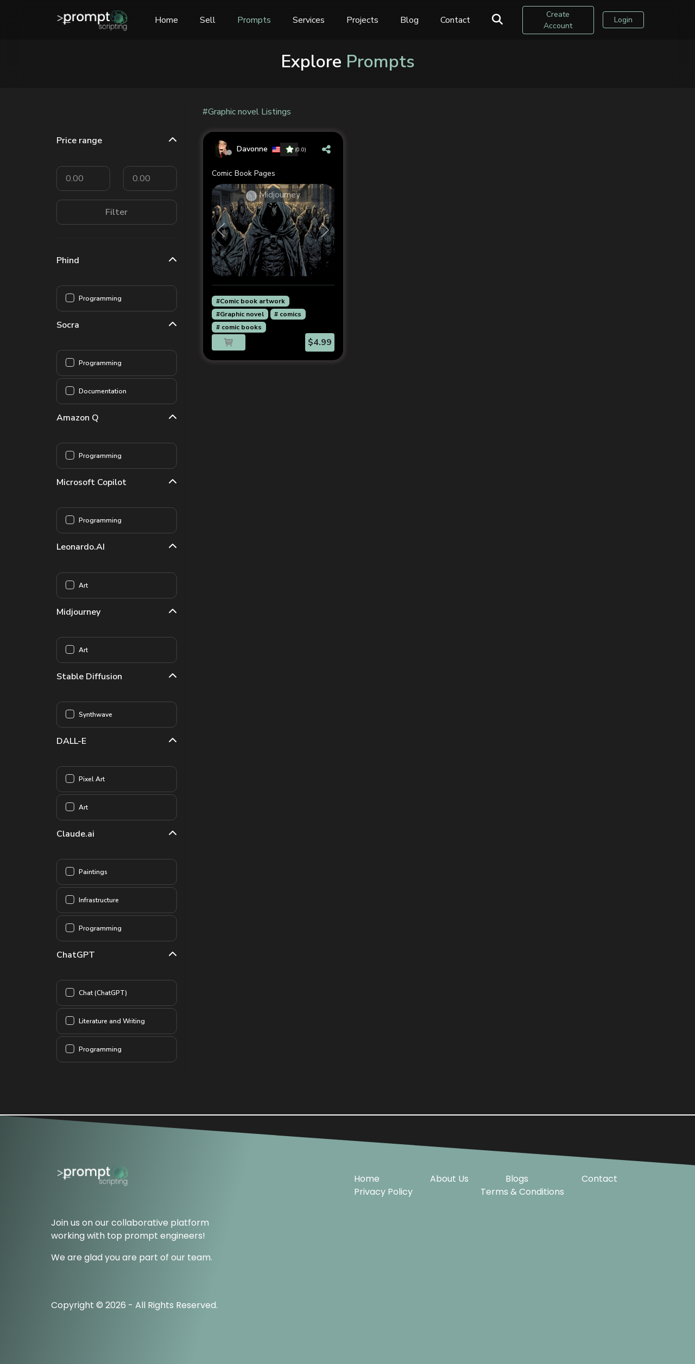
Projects (364, 20)
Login (623, 20)
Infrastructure (102, 900)
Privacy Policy (383, 1191)
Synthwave (99, 714)
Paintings (96, 872)
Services (310, 20)
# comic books (239, 327)
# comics (287, 314)
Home (168, 20)
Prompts (256, 20)
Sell (209, 20)
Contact (457, 20)
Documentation (106, 391)
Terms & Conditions (522, 1191)
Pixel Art (95, 779)
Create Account (559, 20)
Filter (120, 212)
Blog (411, 20)
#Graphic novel (240, 314)
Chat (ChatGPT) (106, 993)
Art (86, 585)
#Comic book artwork (250, 301)
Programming (103, 298)
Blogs (517, 1178)
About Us (449, 1178)
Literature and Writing (115, 1021)
